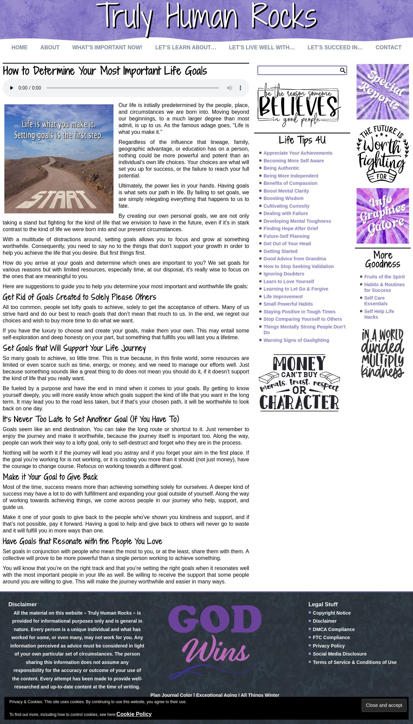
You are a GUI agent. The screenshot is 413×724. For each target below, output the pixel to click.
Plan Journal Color (171, 695)
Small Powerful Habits (288, 304)
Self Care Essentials (375, 301)
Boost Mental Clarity (286, 191)
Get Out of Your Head (287, 243)
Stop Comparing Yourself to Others (303, 319)
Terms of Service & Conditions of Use (355, 662)
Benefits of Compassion (290, 183)
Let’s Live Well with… (262, 47)
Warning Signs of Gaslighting (296, 340)
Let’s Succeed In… (335, 47)
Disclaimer (325, 621)
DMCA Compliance (334, 629)
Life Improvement (283, 296)
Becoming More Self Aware (294, 160)
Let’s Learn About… (185, 47)
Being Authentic (282, 168)
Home (19, 47)
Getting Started (280, 251)
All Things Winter (260, 695)
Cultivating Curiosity (287, 206)
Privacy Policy (329, 646)
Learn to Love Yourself (289, 281)
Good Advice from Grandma (295, 258)
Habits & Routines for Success (384, 287)
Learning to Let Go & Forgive (296, 289)
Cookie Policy (134, 714)
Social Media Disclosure (340, 654)
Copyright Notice (332, 613)
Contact (389, 47)
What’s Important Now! (107, 47)
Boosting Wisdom (284, 198)
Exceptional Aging (216, 695)
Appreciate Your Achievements (298, 153)
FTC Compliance (331, 637)
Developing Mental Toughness (297, 221)
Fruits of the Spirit (384, 276)
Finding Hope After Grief (291, 228)
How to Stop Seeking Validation (299, 266)
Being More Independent (291, 175)
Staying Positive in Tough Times (299, 311)
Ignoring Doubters (284, 273)
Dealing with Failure (286, 213)
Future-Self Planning (287, 236)
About (49, 47)
